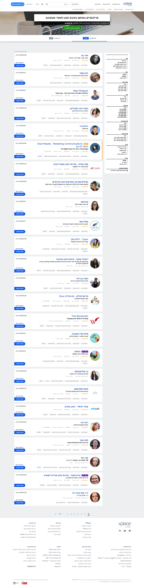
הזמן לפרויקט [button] (19, 62)
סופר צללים (52, 231)
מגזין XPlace (87, 529)
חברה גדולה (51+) (121, 68)
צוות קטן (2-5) (122, 62)
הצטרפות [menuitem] (29, 4)
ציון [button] (127, 94)
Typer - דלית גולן (79, 239)
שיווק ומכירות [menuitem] (89, 9)
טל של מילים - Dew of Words (73, 296)
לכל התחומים (31, 566)
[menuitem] (42, 4)
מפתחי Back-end (55, 549)
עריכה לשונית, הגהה (60, 502)
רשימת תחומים (86, 526)
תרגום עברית (65, 191)
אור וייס (84, 457)
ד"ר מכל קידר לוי (80, 493)
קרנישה (84, 201)
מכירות (47, 381)
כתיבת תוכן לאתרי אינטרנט (118, 170)
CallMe (124, 76)
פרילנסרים (89, 38)
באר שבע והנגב (121, 154)
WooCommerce (126, 561)
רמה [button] (126, 72)
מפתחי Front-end (55, 552)
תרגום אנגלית (53, 414)
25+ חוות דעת (122, 89)
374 (60, 514)
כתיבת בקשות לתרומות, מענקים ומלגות (78, 191)
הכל (125, 84)
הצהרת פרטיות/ (28, 580)
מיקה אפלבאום (81, 389)
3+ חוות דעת (122, 86)
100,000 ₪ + (122, 112)
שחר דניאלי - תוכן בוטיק (76, 406)
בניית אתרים (127, 547)
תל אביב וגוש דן (121, 147)
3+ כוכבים (123, 98)
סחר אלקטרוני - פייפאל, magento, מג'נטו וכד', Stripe (114, 558)
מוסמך (124, 74)
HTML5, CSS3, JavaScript (52, 555)
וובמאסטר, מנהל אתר (52, 485)
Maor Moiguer (80, 90)
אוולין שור (83, 221)
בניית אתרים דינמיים (125, 552)
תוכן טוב (84, 440)
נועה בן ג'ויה (82, 278)
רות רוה (84, 422)
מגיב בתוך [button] (125, 133)
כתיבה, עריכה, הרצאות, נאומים (63, 118)
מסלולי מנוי (32, 531)
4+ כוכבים (123, 100)
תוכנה (59, 547)
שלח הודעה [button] (19, 65)
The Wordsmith (79, 316)
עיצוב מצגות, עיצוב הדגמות (82, 561)
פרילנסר (123, 60)
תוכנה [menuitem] (109, 9)
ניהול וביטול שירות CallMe (28, 534)
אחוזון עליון (123, 78)
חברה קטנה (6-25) (120, 64)
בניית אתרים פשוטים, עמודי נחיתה (121, 549)
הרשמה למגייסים (55, 526)
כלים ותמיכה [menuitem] (116, 4)
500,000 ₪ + (122, 115)
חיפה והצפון (123, 150)
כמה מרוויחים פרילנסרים (83, 531)
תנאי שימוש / (44, 580)
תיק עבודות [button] (124, 121)
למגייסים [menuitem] (97, 4)
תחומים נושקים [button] (123, 168)
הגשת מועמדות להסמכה (28, 537)
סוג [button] (127, 58)
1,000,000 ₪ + (121, 117)
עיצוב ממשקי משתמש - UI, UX (81, 566)
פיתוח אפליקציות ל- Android (51, 561)
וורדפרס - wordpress (124, 555)
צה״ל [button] (126, 158)
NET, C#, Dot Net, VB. (53, 558)
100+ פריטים (122, 128)
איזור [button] (126, 144)
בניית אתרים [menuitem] (129, 9)
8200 (124, 160)
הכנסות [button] (125, 105)
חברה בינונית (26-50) (119, 66)
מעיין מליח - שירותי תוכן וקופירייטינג (70, 164)
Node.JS (58, 566)
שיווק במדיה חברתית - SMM (51, 156)
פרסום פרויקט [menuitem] (17, 4)
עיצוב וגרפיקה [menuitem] (118, 9)
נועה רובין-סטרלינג (79, 108)
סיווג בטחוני (122, 164)
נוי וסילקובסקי (81, 371)
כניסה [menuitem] (37, 4)
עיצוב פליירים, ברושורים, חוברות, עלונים (79, 555)
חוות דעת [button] (125, 82)
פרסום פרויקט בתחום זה (72, 28)
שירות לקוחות (87, 537)
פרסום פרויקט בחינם (54, 529)
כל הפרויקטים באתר (29, 529)
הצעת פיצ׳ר (87, 534)
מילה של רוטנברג (80, 333)
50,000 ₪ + (122, 111)
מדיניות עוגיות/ (37, 580)
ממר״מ (124, 162)
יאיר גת (84, 55)
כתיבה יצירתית (31, 555)
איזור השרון (123, 148)
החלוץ (77, 351)
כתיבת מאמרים (67, 65)
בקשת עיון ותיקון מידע (18, 580)
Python (58, 564)
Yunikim (84, 126)
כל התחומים (105, 23)
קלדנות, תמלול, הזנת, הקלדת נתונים (24, 549)
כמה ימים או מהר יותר (120, 137)
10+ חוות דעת (122, 87)
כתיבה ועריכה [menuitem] (100, 9)
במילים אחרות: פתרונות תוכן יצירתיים (70, 181)
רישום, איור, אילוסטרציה (84, 558)
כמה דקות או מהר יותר (120, 140)
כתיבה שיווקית (76, 65)
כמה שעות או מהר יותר (120, 139)
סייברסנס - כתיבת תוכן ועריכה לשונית (62, 475)
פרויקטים (54, 38)
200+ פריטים (122, 129)
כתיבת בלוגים (84, 65)
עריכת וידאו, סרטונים (49, 135)
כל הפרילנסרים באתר (54, 531)
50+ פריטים (122, 126)
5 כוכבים (123, 101)
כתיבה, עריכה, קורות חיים (49, 100)
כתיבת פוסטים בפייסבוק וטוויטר (72, 100)
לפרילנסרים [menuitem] (106, 4)
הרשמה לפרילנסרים (30, 526)
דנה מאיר (83, 73)
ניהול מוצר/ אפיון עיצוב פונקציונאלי (62, 325)
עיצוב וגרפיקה (86, 547)
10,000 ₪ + (122, 109)
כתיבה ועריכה (95, 23)
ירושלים (124, 152)
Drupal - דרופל (126, 566)
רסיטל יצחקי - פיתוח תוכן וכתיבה (72, 259)
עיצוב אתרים (87, 552)
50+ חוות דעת (122, 90)
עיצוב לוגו (88, 549)
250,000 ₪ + (122, 114)
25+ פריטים (122, 125)
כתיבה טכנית (76, 156)
